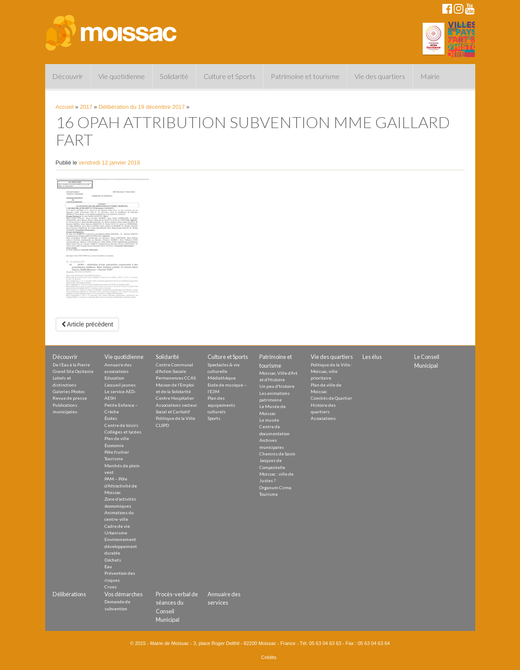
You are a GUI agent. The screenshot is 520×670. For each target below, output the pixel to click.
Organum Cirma (275, 487)
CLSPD (162, 425)
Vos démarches (123, 594)
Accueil (65, 107)
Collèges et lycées (122, 431)
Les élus (372, 356)
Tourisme (113, 458)
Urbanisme (115, 532)
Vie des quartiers (380, 76)
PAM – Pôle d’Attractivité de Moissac (120, 485)
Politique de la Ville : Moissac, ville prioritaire (331, 371)
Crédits (268, 657)
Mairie (430, 76)
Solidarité (174, 76)
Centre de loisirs (121, 425)
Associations (323, 418)
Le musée (269, 420)
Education (114, 377)
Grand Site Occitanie (73, 371)
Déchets (112, 560)
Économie (114, 445)
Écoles (110, 418)
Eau (108, 566)
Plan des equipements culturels (221, 404)
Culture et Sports (229, 76)
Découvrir (67, 76)
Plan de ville (116, 438)
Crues (110, 586)
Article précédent (87, 324)
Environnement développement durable (120, 546)
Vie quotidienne (121, 76)
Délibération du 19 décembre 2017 (142, 107)
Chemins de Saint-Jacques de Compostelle (278, 460)
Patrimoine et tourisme (305, 76)
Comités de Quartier (331, 398)
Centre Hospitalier (175, 398)
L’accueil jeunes (120, 384)
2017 (86, 107)
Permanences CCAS (176, 377)
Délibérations (69, 594)
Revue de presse (70, 398)
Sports (214, 418)
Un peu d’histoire (276, 386)
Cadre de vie (117, 526)
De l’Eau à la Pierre (71, 364)
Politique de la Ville (175, 418)
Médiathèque (222, 377)
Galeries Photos (69, 391)
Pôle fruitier (116, 452)
